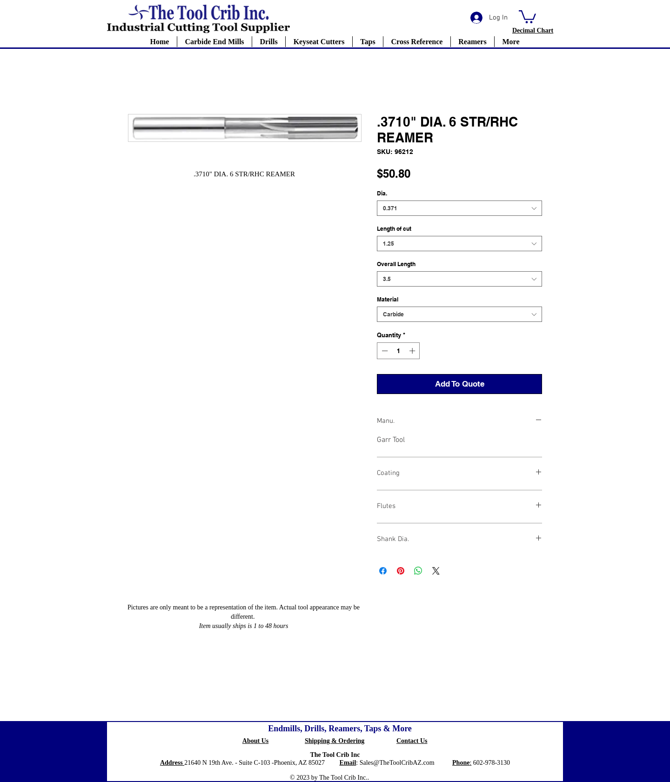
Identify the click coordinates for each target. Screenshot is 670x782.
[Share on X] (436, 570)
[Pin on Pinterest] (400, 570)
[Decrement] (383, 351)
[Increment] (413, 351)
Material (387, 299)
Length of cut (394, 228)
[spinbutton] (398, 351)
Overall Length (396, 264)
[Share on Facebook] (383, 570)
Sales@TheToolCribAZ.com (397, 762)
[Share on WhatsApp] (418, 570)
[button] (527, 16)
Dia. (382, 193)
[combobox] (459, 208)
